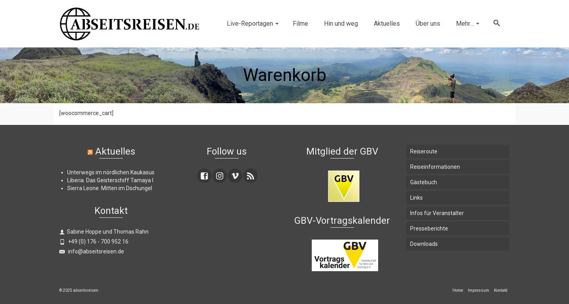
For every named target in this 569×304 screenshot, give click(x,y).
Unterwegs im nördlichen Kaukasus (110, 172)
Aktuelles (115, 151)
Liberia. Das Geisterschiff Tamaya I (110, 180)
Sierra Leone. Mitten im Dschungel (109, 188)
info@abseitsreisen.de (91, 251)
